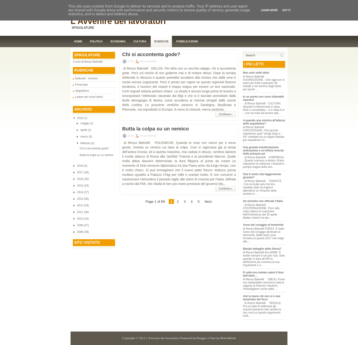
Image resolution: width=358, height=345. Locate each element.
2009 (80, 225)
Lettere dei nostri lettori (89, 97)
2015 (80, 185)
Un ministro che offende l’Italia (263, 201)
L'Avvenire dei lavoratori (118, 21)
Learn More (269, 10)
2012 (80, 205)
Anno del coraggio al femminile (263, 224)
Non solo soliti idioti (256, 72)
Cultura (139, 41)
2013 (80, 198)
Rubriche (161, 41)
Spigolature (82, 90)
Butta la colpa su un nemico (96, 155)
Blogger (202, 338)
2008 (80, 231)
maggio (85, 123)
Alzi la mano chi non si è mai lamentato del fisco (261, 298)
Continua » (225, 114)
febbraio (85, 143)
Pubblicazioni (187, 41)
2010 (80, 218)
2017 (80, 172)
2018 (80, 165)
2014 (80, 192)
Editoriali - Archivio (86, 78)
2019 (80, 118)
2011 (80, 212)
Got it (286, 10)
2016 (80, 179)
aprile (84, 130)
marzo (84, 136)
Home (78, 41)
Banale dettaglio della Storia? (262, 248)
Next (208, 201)
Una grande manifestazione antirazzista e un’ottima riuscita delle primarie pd (263, 150)
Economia (118, 41)
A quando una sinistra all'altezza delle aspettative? (264, 122)
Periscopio (81, 84)
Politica (96, 41)
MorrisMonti (228, 338)
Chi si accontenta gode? (94, 148)
